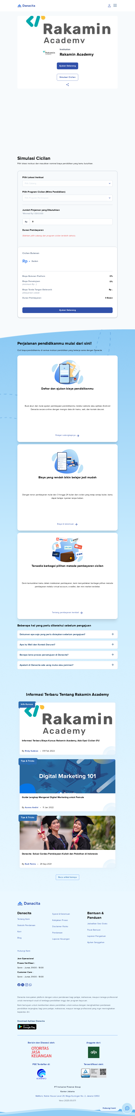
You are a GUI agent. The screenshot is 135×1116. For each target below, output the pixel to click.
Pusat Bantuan (94, 930)
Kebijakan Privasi (60, 920)
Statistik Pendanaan (26, 925)
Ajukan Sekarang (67, 66)
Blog (19, 938)
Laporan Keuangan (61, 939)
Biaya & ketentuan (67, 524)
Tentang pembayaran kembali (67, 612)
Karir (19, 931)
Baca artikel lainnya (67, 877)
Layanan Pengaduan (96, 936)
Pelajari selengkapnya (67, 435)
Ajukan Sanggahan (96, 942)
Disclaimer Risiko (60, 926)
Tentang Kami (23, 919)
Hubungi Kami (23, 951)
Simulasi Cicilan (67, 77)
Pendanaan (57, 933)
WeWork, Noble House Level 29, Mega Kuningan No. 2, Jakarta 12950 (67, 1096)
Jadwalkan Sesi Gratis (97, 923)
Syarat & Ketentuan (61, 914)
